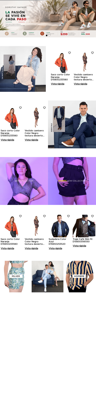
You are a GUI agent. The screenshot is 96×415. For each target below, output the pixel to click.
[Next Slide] (92, 40)
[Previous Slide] (3, 40)
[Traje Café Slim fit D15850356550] (84, 254)
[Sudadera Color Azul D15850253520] (60, 254)
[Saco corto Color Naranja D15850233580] (61, 90)
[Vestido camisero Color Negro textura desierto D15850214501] (84, 90)
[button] (46, 56)
